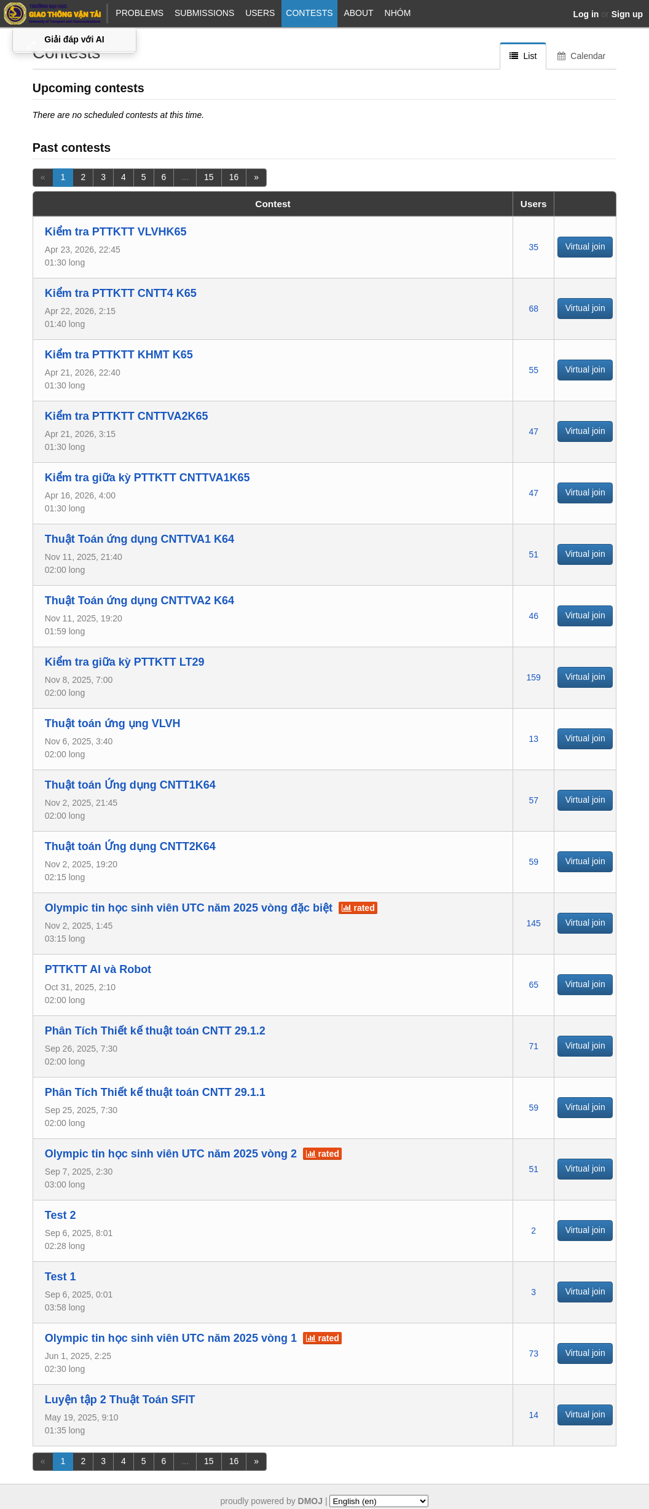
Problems (139, 13)
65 (533, 985)
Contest (272, 204)
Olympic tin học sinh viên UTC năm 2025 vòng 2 (171, 1154)
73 (533, 1353)
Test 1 (60, 1277)
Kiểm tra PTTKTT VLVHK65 (116, 232)
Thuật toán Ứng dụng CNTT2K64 (130, 846)
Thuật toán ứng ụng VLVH (113, 723)
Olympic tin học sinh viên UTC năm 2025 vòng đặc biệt (188, 908)
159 (534, 677)
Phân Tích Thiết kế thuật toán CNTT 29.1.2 (155, 1031)
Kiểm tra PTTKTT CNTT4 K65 (121, 293)
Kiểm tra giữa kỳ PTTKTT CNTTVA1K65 (147, 477)
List (523, 56)
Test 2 (60, 1215)
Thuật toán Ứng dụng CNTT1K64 (130, 785)
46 (533, 616)
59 (533, 862)
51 (533, 554)
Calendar (581, 56)
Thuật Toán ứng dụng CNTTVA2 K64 (139, 600)
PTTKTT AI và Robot (98, 969)
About (358, 13)
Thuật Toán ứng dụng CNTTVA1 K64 (139, 539)
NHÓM (398, 13)
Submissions (204, 13)
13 (533, 739)
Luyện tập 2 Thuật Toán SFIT (120, 1399)
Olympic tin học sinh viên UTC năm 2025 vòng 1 (171, 1338)
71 (533, 1046)
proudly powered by (272, 1501)
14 (533, 1415)
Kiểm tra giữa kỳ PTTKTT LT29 (125, 662)
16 (234, 177)
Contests (309, 13)
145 (534, 923)
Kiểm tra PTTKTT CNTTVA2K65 (126, 416)
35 (533, 247)
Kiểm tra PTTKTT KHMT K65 (119, 355)
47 (533, 431)
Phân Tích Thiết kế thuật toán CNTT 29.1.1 (155, 1092)
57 (533, 800)
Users (260, 13)
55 (533, 370)
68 (533, 308)
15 (209, 177)
